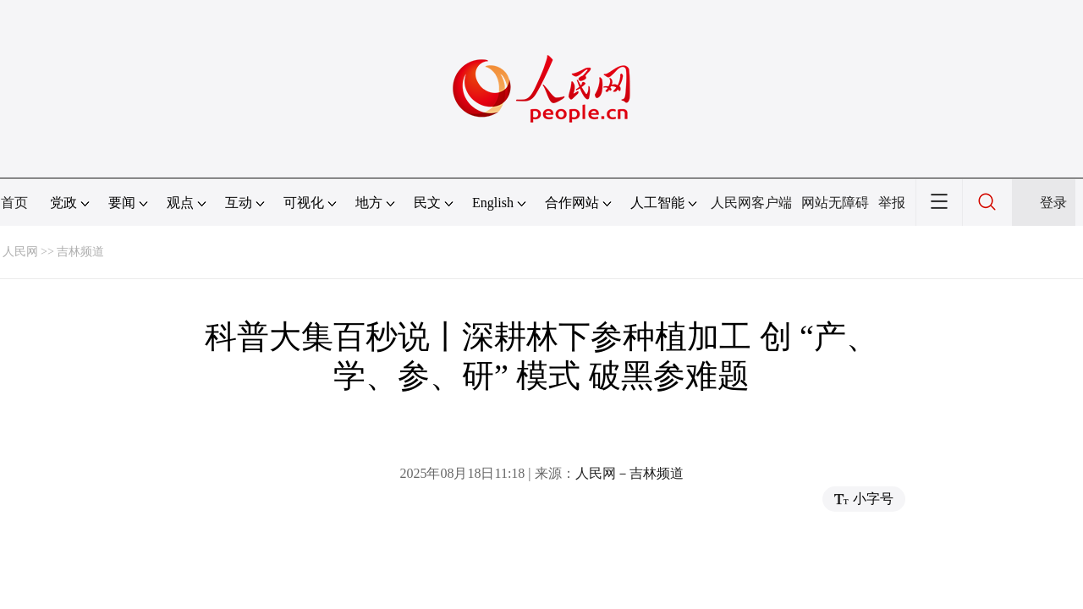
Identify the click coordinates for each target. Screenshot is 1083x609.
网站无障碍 (835, 202)
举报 (891, 202)
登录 (1053, 202)
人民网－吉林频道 (629, 473)
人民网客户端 (751, 202)
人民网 (20, 251)
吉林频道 (80, 251)
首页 (14, 202)
